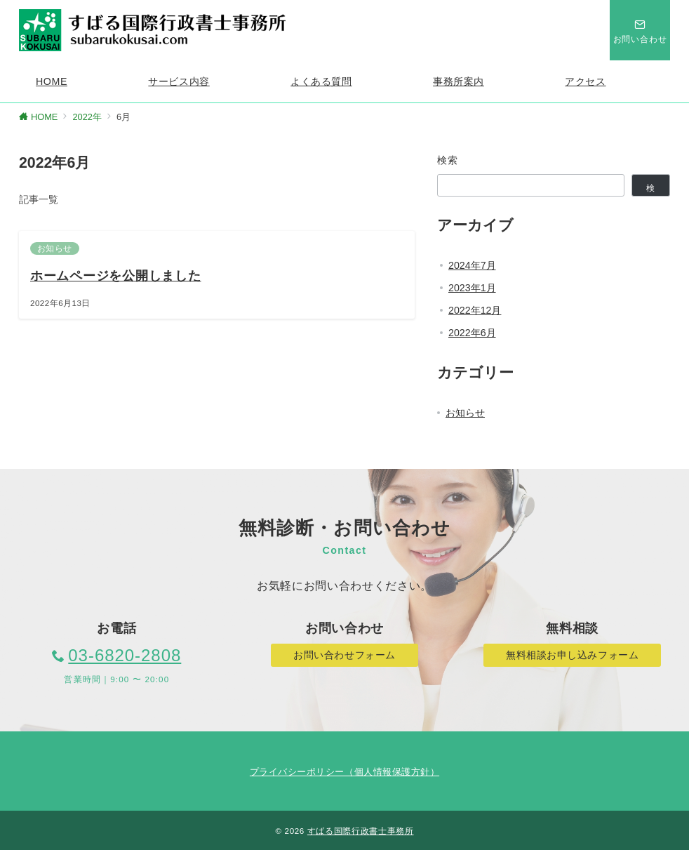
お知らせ (465, 412)
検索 (448, 160)
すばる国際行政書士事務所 (360, 830)
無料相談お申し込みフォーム (572, 654)
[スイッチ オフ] (640, 30)
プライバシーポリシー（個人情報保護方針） (344, 771)
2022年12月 (474, 310)
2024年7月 (472, 265)
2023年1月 (472, 287)
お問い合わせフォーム (344, 654)
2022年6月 (472, 332)
